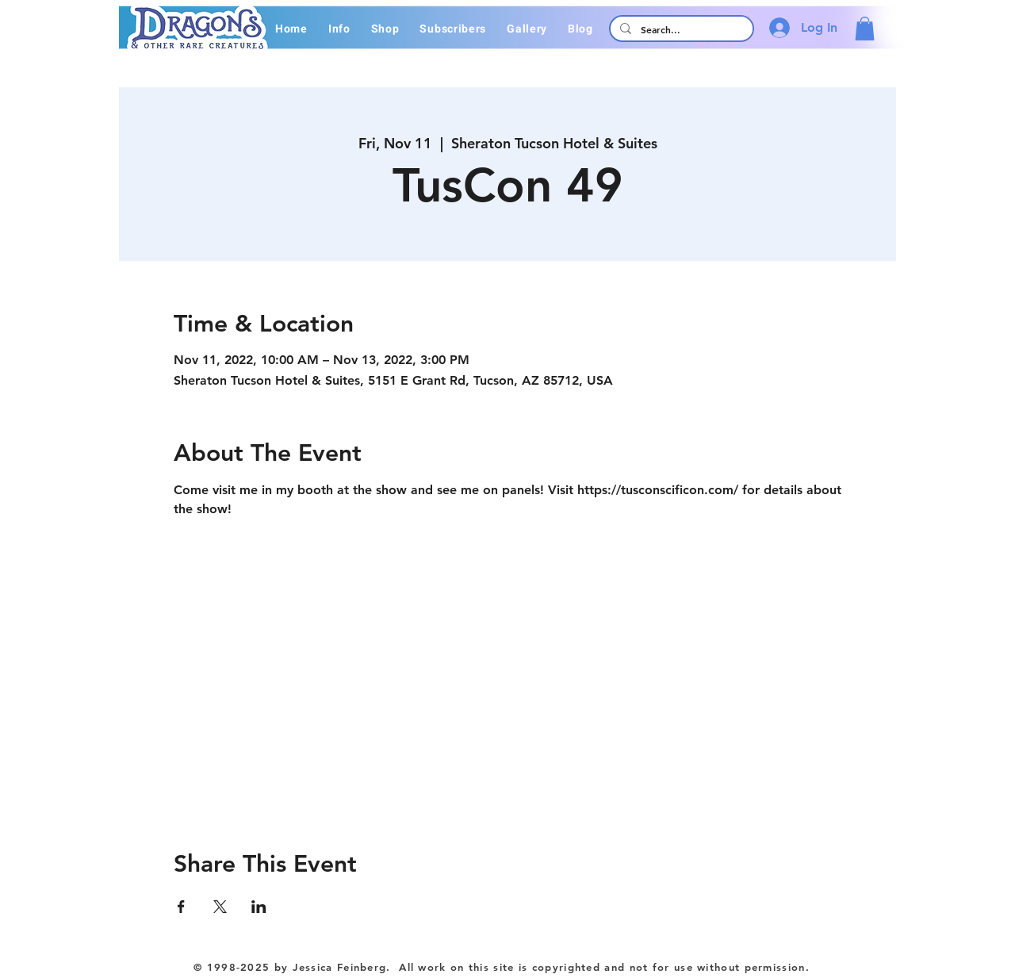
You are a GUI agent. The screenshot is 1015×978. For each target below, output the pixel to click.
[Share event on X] (220, 906)
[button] (339, 28)
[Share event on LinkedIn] (258, 906)
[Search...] (680, 30)
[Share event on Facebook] (181, 906)
